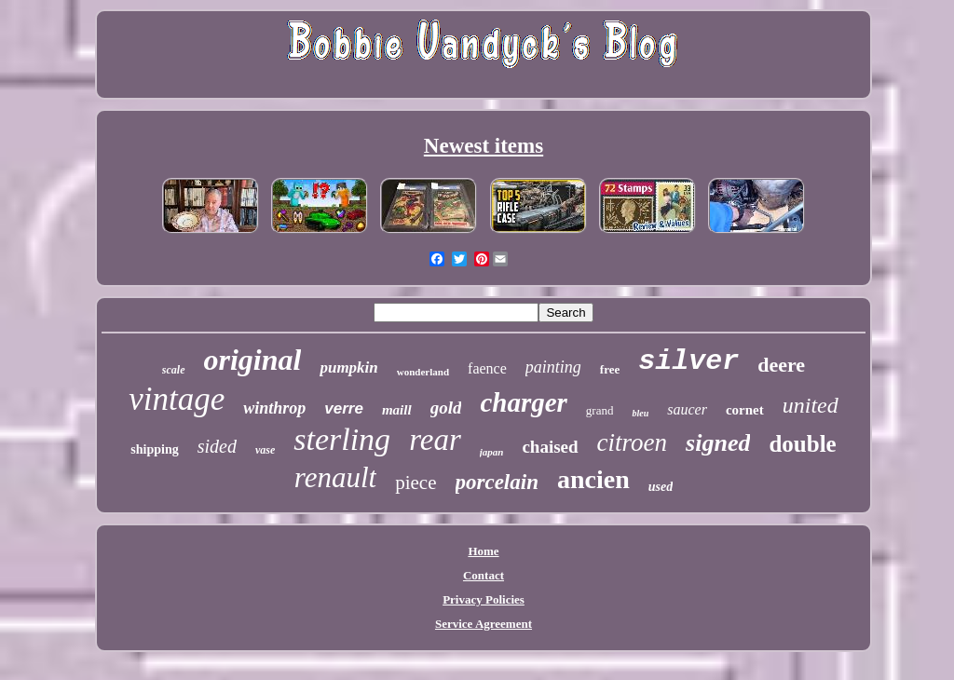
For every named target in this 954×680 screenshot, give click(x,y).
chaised (550, 446)
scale (173, 369)
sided (217, 446)
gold (446, 407)
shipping (154, 449)
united (810, 405)
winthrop (274, 408)
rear (435, 439)
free (610, 369)
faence (487, 368)
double (802, 443)
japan (492, 451)
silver (688, 361)
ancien (593, 479)
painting (553, 367)
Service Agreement (483, 624)
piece (415, 482)
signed (718, 442)
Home (483, 551)
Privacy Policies (484, 599)
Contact (483, 575)
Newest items (483, 145)
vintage (177, 399)
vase (265, 449)
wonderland (423, 371)
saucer (687, 409)
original (253, 359)
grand (600, 410)
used (660, 487)
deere (781, 364)
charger (523, 402)
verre (343, 408)
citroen (632, 442)
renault (335, 477)
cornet (745, 409)
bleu (640, 413)
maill (397, 409)
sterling (341, 439)
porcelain (497, 482)
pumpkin (348, 367)
